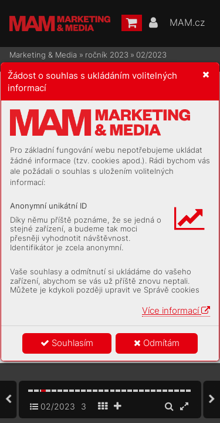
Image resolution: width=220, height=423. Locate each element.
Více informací (176, 310)
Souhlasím (66, 342)
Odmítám (157, 342)
